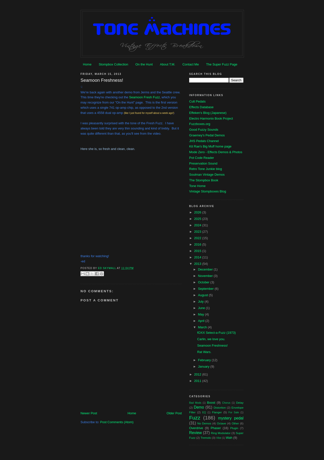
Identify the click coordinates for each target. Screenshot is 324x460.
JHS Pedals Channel (204, 141)
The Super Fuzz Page (221, 64)
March (203, 327)
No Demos (204, 423)
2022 (198, 238)
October (204, 282)
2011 (198, 381)
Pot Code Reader (201, 158)
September (206, 289)
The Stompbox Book (203, 180)
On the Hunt (144, 64)
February (205, 360)
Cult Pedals (197, 101)
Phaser (216, 428)
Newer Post (89, 413)
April (201, 321)
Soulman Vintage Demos (207, 174)
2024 (198, 225)
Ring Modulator (221, 433)
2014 (198, 257)
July (201, 301)
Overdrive (196, 428)
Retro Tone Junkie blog (205, 169)
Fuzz (194, 417)
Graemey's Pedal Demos (207, 135)
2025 (198, 219)
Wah (229, 437)
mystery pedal (230, 418)
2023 (198, 231)
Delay (239, 402)
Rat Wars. (204, 352)
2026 (198, 212)
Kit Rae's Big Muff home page (210, 146)
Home (87, 64)
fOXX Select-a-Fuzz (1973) (216, 333)
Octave (221, 423)
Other (235, 423)
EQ (204, 412)
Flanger (217, 412)
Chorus (226, 402)
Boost (211, 402)
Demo (199, 407)
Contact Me (190, 64)
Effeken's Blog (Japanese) (207, 113)
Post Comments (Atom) (117, 422)
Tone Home (197, 186)
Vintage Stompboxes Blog (207, 191)
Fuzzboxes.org (199, 124)
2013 (198, 264)
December (206, 269)
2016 (198, 244)
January (204, 366)
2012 (198, 374)
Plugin (234, 428)
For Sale (233, 412)
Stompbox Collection (113, 64)
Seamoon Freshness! (212, 345)
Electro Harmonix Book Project (211, 118)
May (201, 314)
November (206, 276)
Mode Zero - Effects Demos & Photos (215, 152)
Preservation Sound (203, 163)
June (202, 308)
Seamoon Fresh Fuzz (144, 97)
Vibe (218, 438)
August (203, 295)
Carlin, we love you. (211, 339)
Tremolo (206, 437)
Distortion (220, 407)
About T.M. (167, 64)
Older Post (174, 413)
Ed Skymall (107, 268)
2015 (198, 251)
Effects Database (201, 107)
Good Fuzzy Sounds (203, 129)
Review (195, 433)
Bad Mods (195, 402)
